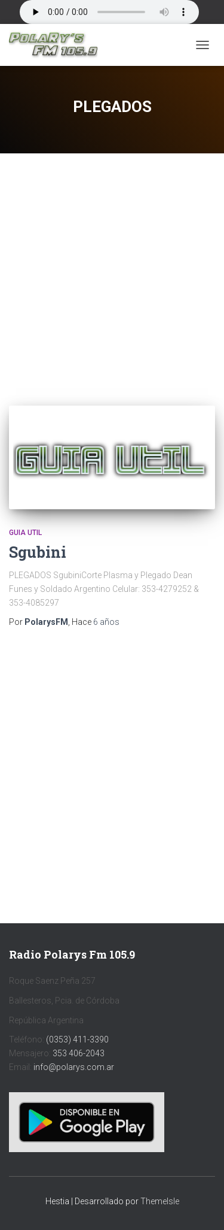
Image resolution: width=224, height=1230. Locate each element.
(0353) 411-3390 (77, 1039)
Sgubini (37, 552)
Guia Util (25, 532)
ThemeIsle (159, 1201)
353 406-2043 (79, 1053)
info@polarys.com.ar (73, 1067)
